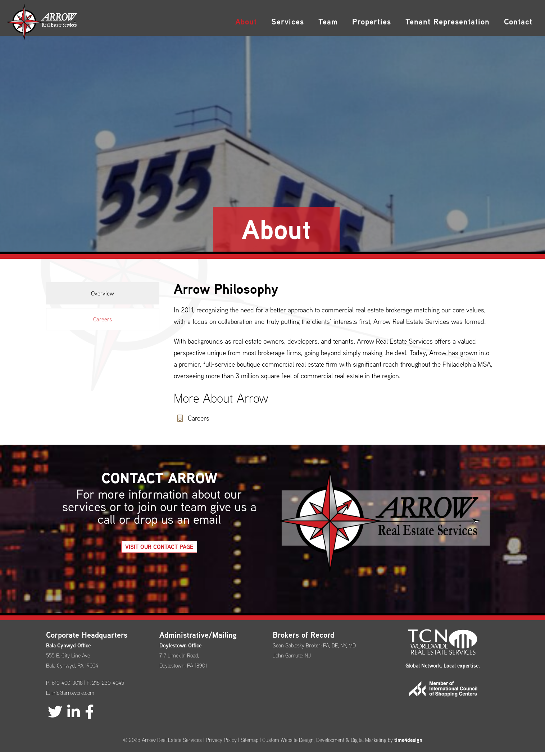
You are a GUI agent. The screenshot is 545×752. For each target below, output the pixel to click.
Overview (102, 293)
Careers (102, 319)
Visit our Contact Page (159, 559)
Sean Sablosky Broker (297, 645)
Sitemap (249, 740)
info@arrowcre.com (72, 692)
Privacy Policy (221, 740)
